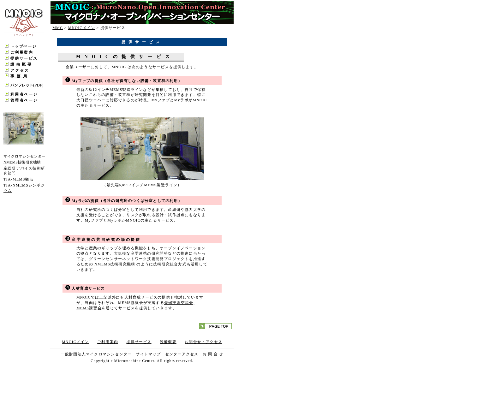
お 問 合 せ (213, 354)
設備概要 (168, 342)
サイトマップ (148, 354)
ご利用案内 (107, 342)
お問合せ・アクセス (203, 342)
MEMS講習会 (89, 308)
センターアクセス (182, 354)
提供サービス (138, 342)
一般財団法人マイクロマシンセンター (96, 354)
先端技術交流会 (178, 302)
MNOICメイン (81, 28)
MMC (57, 28)
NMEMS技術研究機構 (114, 264)
